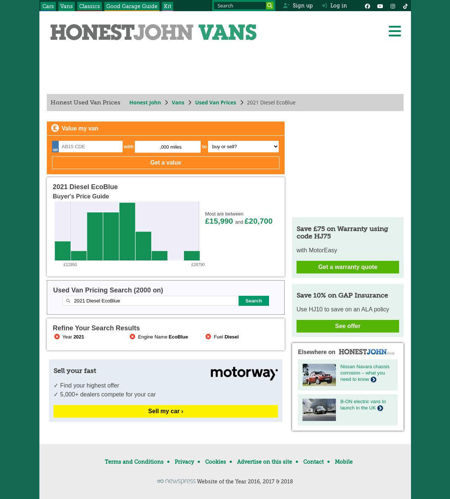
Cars (48, 6)
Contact (313, 462)
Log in (334, 6)
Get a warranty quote (347, 267)
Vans (66, 6)
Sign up (298, 6)
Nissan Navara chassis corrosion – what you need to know (364, 373)
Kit (167, 6)
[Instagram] (392, 6)
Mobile (344, 462)
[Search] (269, 5)
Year (68, 337)
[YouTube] (380, 6)
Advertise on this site (264, 462)
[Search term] (243, 5)
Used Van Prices (215, 102)
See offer (347, 326)
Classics (89, 6)
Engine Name (158, 337)
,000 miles (170, 147)
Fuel (221, 337)
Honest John (145, 102)
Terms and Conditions (134, 462)
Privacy (184, 462)
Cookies (215, 462)
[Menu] (395, 31)
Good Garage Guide (132, 6)
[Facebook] (367, 6)
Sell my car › (165, 411)
